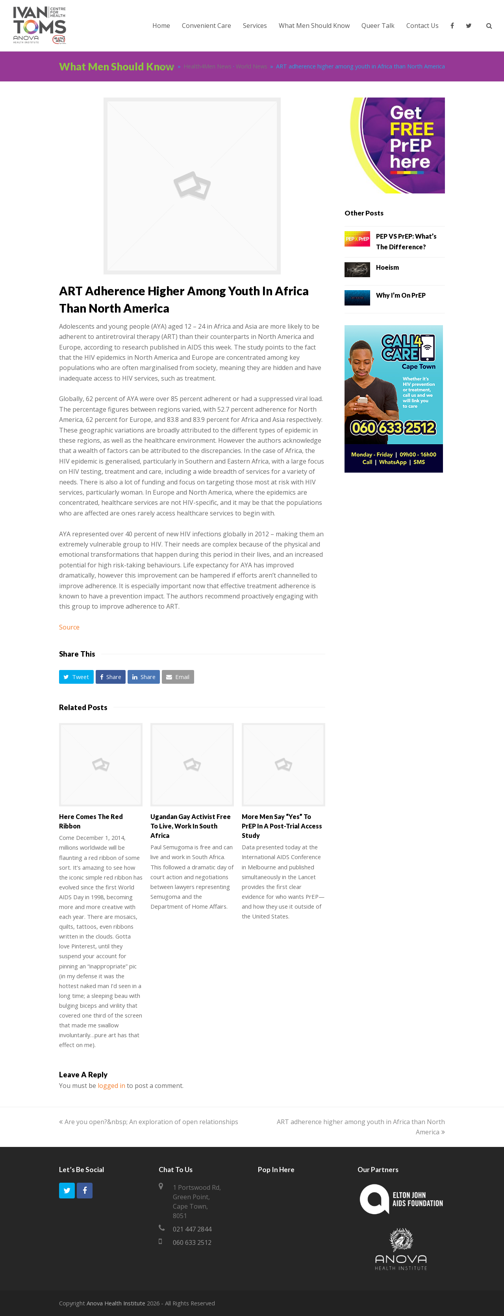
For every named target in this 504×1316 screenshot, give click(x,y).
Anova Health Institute (116, 1303)
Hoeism (387, 267)
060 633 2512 (192, 1242)
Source (69, 627)
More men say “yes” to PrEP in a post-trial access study (282, 826)
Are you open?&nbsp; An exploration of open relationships (148, 1121)
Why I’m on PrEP (401, 295)
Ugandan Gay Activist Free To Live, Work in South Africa (190, 826)
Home (167, 66)
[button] (76, 677)
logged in (111, 1085)
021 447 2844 (192, 1229)
